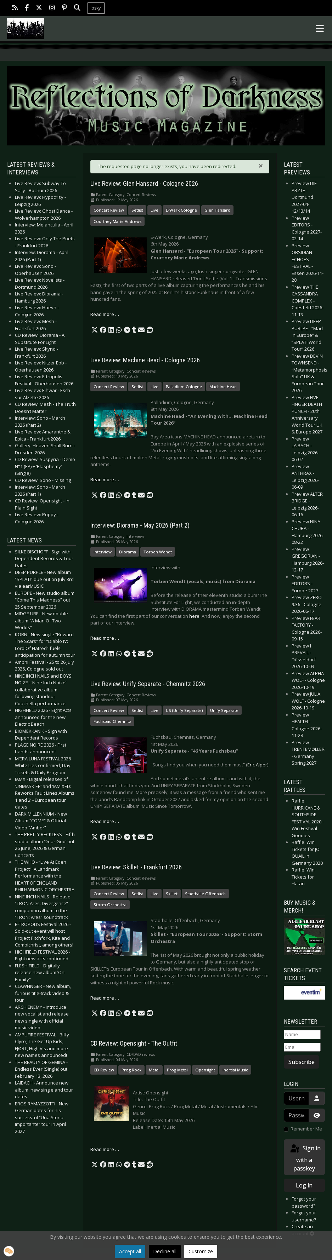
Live (154, 210)
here (194, 616)
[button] (94, 330)
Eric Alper (257, 764)
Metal (154, 1069)
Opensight (205, 1069)
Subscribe (301, 1062)
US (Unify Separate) (184, 710)
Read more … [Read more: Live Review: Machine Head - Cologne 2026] (104, 479)
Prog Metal (177, 1069)
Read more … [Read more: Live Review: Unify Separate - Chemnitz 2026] (104, 821)
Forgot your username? (304, 1216)
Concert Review (109, 210)
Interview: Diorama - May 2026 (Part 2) (140, 525)
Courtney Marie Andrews (117, 221)
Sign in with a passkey (305, 1158)
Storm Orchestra (110, 904)
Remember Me (306, 1129)
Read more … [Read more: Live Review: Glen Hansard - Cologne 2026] (104, 314)
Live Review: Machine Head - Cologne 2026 (145, 360)
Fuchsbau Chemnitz (112, 721)
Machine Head (223, 386)
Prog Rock (131, 1069)
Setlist (137, 210)
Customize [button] (200, 1251)
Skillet (172, 893)
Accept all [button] (130, 1251)
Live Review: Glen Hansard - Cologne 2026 (144, 184)
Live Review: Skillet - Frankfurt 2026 (136, 867)
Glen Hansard (217, 210)
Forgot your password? (304, 1202)
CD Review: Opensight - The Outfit (133, 1043)
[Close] (261, 165)
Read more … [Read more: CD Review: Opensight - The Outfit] (104, 1149)
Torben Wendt (158, 551)
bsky (96, 8)
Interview (103, 551)
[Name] (302, 1034)
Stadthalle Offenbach (205, 893)
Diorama (127, 551)
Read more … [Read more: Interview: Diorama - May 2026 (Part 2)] (104, 638)
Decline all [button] (164, 1251)
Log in (304, 1185)
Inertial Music (235, 1069)
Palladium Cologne (184, 386)
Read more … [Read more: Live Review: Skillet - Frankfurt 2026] (104, 998)
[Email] (302, 1047)
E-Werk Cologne (181, 210)
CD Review (104, 1069)
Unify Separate (224, 710)
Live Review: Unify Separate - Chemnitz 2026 (147, 684)
